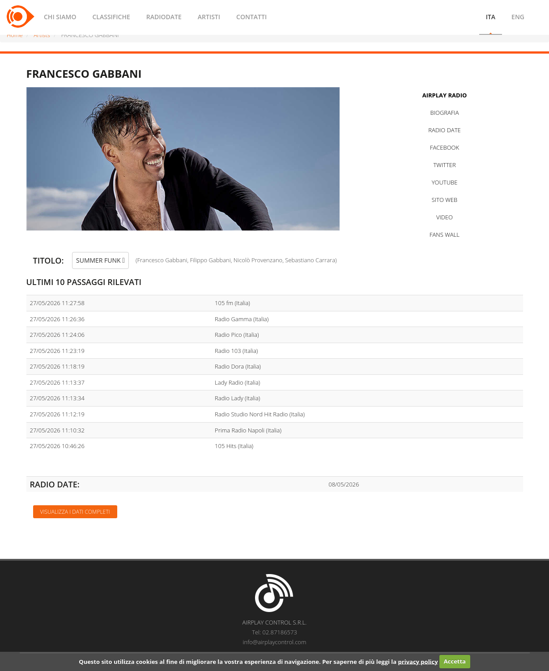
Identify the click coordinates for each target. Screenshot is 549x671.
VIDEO (444, 217)
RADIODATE (164, 17)
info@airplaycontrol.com (274, 642)
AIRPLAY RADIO (444, 95)
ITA (490, 17)
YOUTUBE (445, 182)
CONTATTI (251, 17)
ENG (517, 17)
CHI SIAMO (60, 17)
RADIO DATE (444, 130)
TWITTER (444, 165)
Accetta (455, 661)
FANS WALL (445, 235)
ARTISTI (209, 17)
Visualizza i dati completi (75, 512)
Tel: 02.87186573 (274, 632)
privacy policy (418, 661)
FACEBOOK (444, 147)
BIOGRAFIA (444, 113)
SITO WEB (444, 200)
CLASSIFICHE (111, 17)
